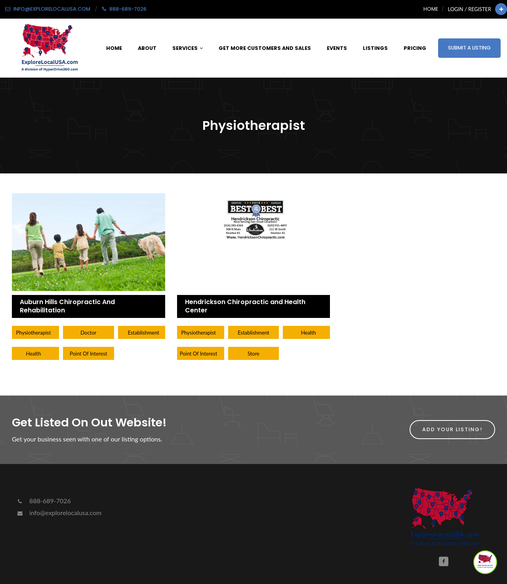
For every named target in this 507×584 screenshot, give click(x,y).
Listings (375, 48)
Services (187, 48)
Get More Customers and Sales (265, 48)
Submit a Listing (469, 47)
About (147, 48)
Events (337, 48)
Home (430, 9)
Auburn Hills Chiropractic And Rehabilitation (67, 306)
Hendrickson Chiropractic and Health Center (245, 306)
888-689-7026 (43, 500)
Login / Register (469, 9)
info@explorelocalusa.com (58, 512)
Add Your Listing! (452, 429)
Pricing (415, 48)
